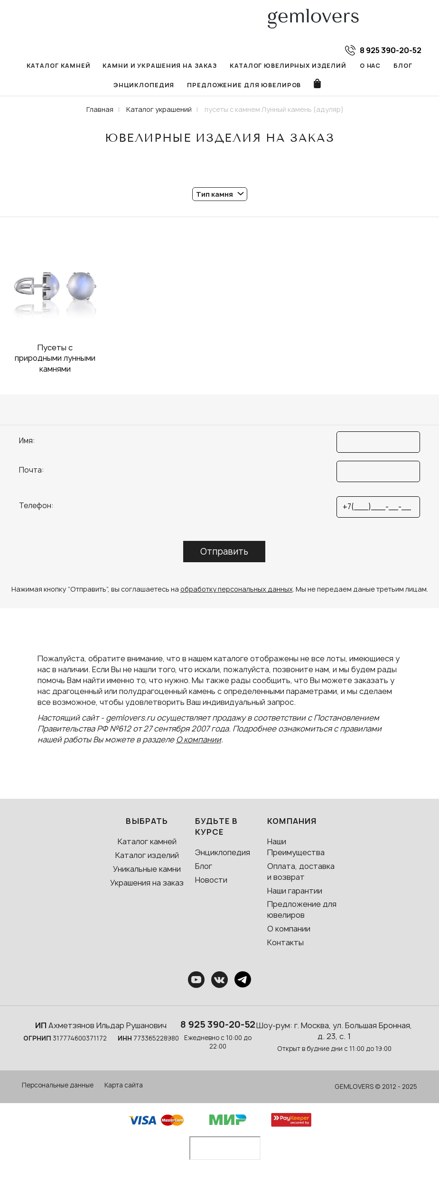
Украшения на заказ (147, 884)
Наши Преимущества (296, 848)
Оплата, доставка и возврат (301, 873)
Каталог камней (65, 66)
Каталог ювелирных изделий (283, 66)
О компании (198, 741)
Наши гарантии (294, 892)
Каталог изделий (147, 856)
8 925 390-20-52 (217, 1026)
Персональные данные (57, 1086)
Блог (395, 66)
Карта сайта (123, 1086)
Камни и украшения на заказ (161, 66)
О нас (362, 66)
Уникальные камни (147, 870)
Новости (211, 881)
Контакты (285, 944)
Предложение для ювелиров (243, 86)
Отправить (224, 553)
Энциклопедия (146, 86)
